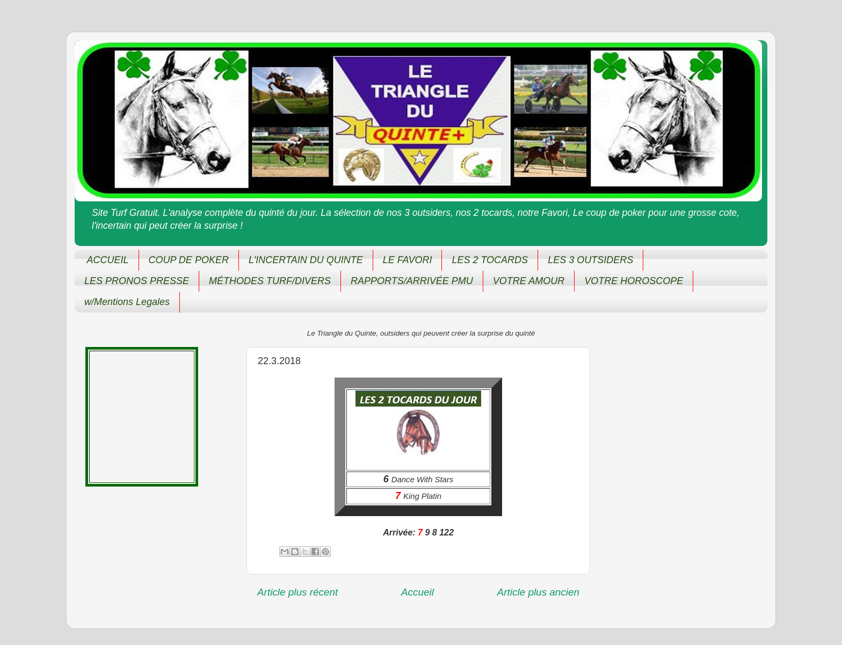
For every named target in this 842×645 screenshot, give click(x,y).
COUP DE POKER (189, 260)
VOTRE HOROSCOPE (633, 281)
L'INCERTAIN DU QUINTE (306, 260)
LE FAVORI (407, 260)
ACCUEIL (108, 260)
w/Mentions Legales (127, 301)
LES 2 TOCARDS (490, 260)
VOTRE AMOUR (528, 281)
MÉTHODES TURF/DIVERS (270, 281)
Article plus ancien (538, 592)
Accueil (417, 592)
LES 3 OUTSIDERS (590, 260)
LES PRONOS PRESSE (136, 281)
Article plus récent (297, 592)
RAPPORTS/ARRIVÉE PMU (412, 281)
